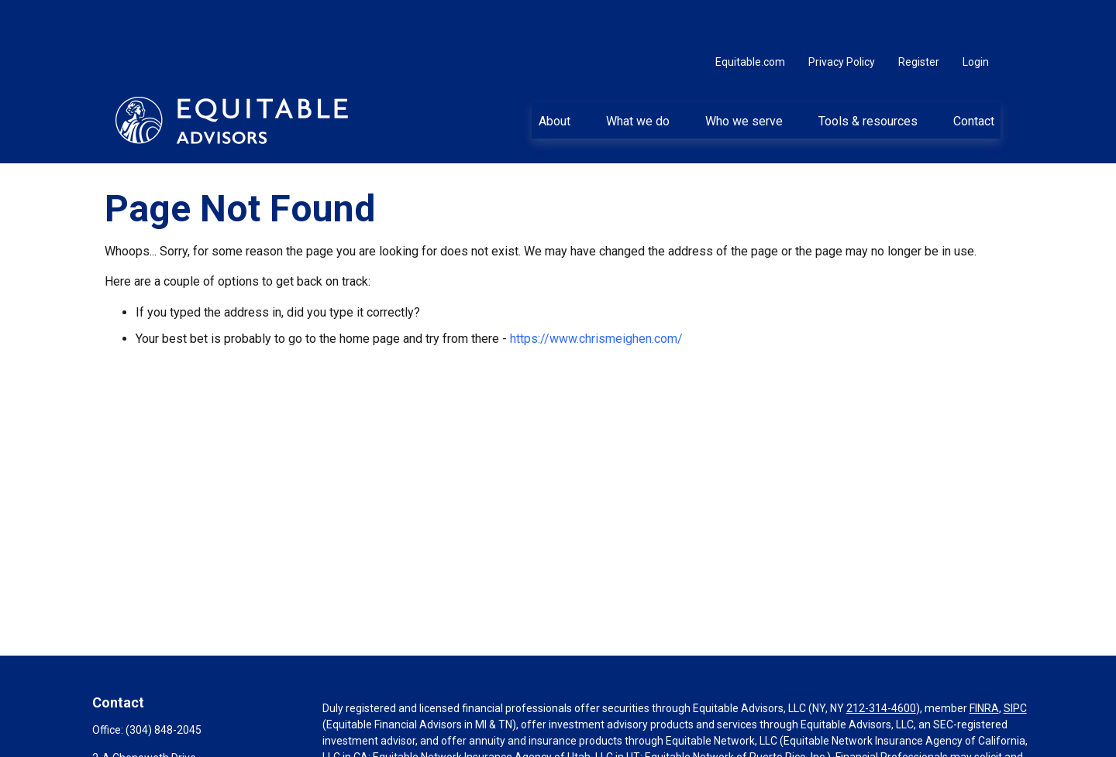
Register (918, 15)
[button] (554, 73)
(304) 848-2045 (164, 683)
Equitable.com (750, 15)
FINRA (984, 662)
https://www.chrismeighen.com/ (596, 292)
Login (976, 15)
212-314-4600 (881, 662)
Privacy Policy (841, 15)
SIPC (1015, 662)
